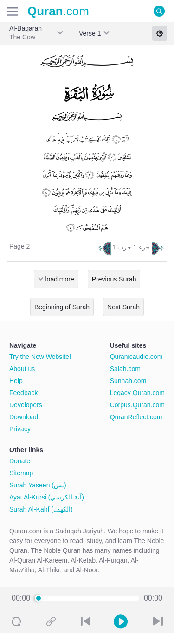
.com (58, 11)
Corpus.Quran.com (137, 405)
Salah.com (125, 368)
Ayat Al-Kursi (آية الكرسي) (46, 497)
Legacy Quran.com (137, 392)
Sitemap (21, 473)
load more (59, 279)
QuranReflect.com (136, 417)
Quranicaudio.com (136, 356)
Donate (19, 461)
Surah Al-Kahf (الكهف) (41, 509)
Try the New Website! (40, 356)
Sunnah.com (128, 380)
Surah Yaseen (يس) (37, 485)
